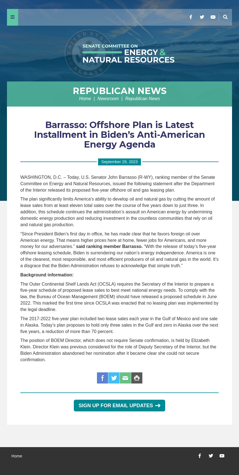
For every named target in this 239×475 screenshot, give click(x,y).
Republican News (120, 91)
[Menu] (12, 17)
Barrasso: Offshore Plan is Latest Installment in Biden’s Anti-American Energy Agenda (119, 134)
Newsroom (108, 98)
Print (136, 378)
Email (125, 378)
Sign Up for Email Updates (119, 405)
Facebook (102, 378)
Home (85, 98)
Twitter (114, 378)
